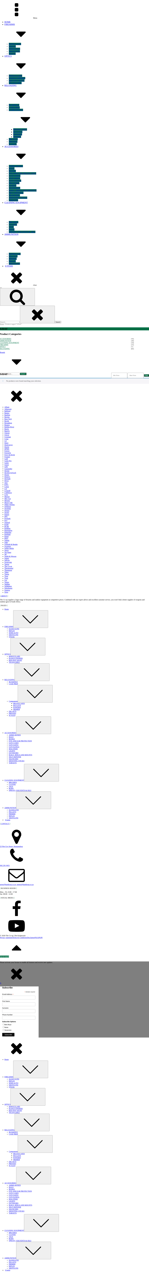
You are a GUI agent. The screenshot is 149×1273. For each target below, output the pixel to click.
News (6, 1027)
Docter (6, 447)
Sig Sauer (7, 552)
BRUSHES (13, 222)
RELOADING (76, 94)
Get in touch (4, 957)
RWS (6, 538)
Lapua (6, 487)
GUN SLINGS (15, 181)
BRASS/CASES (20, 129)
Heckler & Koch (10, 473)
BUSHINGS (14, 105)
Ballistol (7, 411)
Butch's (7, 431)
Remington (8, 530)
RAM (6, 524)
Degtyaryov (8, 445)
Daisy (6, 443)
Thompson (8, 570)
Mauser (7, 497)
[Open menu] (1, 287)
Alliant (6, 407)
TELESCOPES (15, 83)
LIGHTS (12, 185)
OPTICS (76, 65)
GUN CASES (14, 176)
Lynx (6, 495)
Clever (6, 435)
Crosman (7, 437)
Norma (6, 511)
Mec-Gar (7, 499)
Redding (7, 528)
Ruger (6, 536)
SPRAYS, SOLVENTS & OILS (22, 232)
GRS (6, 467)
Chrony (7, 433)
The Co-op (8, 566)
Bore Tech (8, 419)
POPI (41, 938)
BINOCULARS (15, 76)
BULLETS (17, 132)
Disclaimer (31, 938)
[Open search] (17, 297)
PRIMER (17, 137)
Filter (146, 375)
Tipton (6, 574)
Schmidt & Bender (11, 544)
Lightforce (8, 493)
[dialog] (74, 490)
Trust (6, 578)
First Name (6, 1001)
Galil (6, 459)
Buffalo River (9, 427)
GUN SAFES (14, 178)
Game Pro (7, 461)
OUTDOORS (14, 188)
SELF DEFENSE (16, 193)
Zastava (7, 590)
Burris (6, 429)
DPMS (6, 449)
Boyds (6, 421)
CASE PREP (14, 107)
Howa (6, 481)
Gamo (6, 463)
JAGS (11, 227)
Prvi (5, 520)
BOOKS (12, 171)
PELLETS (13, 256)
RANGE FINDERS (17, 78)
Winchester (8, 588)
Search (23, 374)
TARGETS (13, 200)
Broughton (8, 423)
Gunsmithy (8, 469)
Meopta (7, 501)
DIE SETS (13, 139)
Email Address (7, 994)
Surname (5, 1008)
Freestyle (7, 453)
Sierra (6, 550)
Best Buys (7, 1024)
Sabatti (6, 540)
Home (7, 22)
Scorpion (7, 546)
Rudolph (7, 534)
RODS (11, 229)
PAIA (37, 938)
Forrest (6, 451)
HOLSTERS (14, 183)
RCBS (6, 526)
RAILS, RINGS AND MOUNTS (23, 190)
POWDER (17, 134)
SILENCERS (14, 195)
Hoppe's (7, 477)
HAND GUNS (15, 44)
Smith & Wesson (10, 556)
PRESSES (13, 141)
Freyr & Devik (9, 455)
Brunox (7, 425)
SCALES (13, 144)
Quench (7, 522)
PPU (6, 516)
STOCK (12, 54)
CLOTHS (13, 224)
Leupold (7, 491)
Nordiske (7, 509)
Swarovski (8, 562)
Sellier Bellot (9, 548)
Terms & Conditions (20, 938)
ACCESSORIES (76, 155)
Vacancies (7, 1030)
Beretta (6, 417)
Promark (7, 518)
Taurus (6, 564)
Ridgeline (7, 532)
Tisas (6, 576)
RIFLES (12, 46)
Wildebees (8, 586)
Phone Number (7, 1015)
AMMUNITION (76, 243)
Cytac (6, 439)
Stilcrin (7, 560)
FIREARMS (76, 33)
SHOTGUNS (14, 51)
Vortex (6, 582)
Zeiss (6, 592)
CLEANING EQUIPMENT (76, 211)
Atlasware (8, 409)
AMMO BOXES (16, 166)
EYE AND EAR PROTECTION (22, 173)
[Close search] (37, 314)
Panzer (6, 515)
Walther (7, 584)
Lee (5, 489)
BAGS (11, 168)
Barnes (6, 413)
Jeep (5, 483)
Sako (6, 542)
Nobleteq (7, 507)
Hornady (7, 479)
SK (5, 554)
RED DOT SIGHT (16, 80)
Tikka (6, 572)
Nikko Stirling (9, 505)
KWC (6, 485)
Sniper (6, 558)
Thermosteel (8, 568)
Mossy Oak (8, 503)
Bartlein (7, 415)
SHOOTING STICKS (18, 198)
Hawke (6, 471)
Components (79, 118)
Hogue (6, 475)
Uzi (5, 580)
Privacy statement (6, 938)
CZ (5, 441)
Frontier (7, 457)
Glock (6, 465)
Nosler (6, 513)
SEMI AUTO (14, 49)
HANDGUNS (15, 254)
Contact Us (4, 827)
